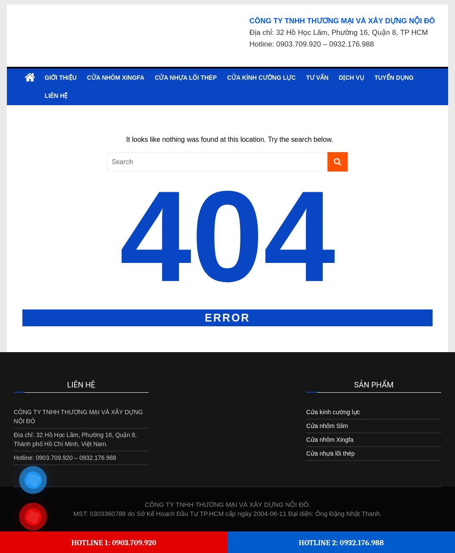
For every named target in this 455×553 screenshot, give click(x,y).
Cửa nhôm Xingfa (115, 77)
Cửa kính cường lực (261, 77)
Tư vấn (317, 77)
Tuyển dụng (394, 77)
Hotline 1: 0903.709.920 (113, 542)
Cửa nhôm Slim (327, 425)
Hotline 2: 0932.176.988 (341, 542)
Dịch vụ (351, 77)
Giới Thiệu (61, 77)
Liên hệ (56, 95)
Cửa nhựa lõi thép (186, 77)
